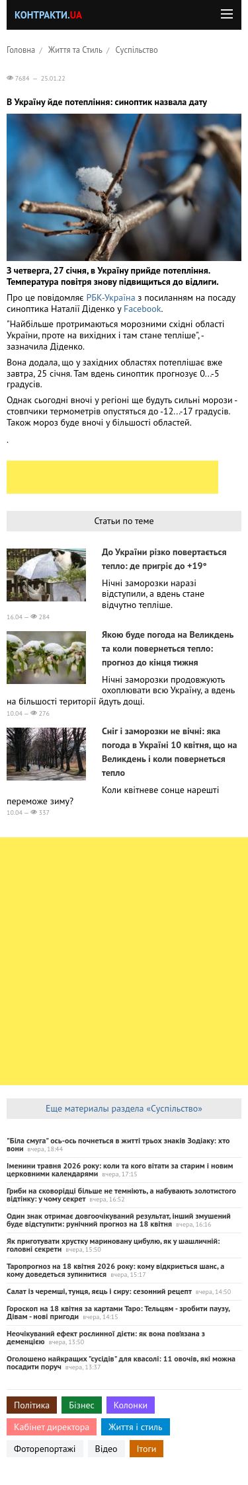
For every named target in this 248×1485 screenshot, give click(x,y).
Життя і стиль (135, 1427)
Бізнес (81, 1405)
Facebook (142, 309)
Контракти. (48, 15)
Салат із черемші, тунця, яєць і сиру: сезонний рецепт (99, 1291)
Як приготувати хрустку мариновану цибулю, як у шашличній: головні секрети (113, 1245)
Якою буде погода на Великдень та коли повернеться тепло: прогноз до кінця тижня (167, 648)
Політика (32, 1405)
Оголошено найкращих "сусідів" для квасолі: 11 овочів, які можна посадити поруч (121, 1362)
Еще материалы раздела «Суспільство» (124, 1108)
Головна (21, 49)
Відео (106, 1449)
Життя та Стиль (75, 49)
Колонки (131, 1405)
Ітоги (147, 1449)
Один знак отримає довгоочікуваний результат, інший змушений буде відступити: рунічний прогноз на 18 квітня (119, 1220)
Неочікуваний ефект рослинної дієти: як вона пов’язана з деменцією (106, 1337)
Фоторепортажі (45, 1449)
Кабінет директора (51, 1427)
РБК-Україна (110, 297)
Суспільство (137, 49)
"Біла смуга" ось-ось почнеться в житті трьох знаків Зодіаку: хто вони (118, 1144)
